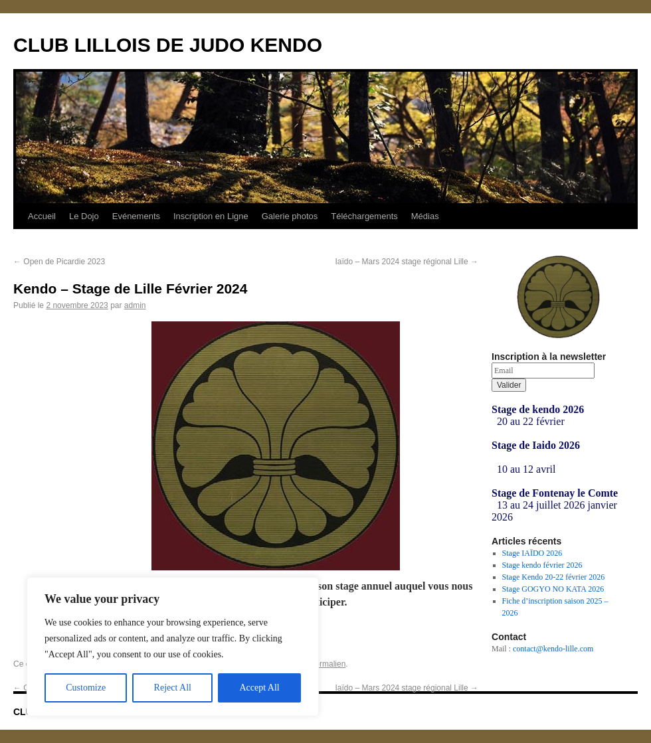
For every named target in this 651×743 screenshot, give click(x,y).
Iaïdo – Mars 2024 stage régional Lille (406, 261)
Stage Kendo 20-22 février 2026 (553, 577)
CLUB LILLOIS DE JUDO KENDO (167, 45)
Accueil (42, 216)
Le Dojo (84, 216)
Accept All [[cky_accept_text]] (259, 688)
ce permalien (323, 664)
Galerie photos (290, 216)
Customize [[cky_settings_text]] (86, 688)
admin (135, 305)
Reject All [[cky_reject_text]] (172, 688)
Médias (425, 216)
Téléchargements (364, 216)
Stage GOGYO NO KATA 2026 (553, 589)
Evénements (136, 216)
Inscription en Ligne (210, 216)
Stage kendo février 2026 (542, 565)
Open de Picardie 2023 (59, 261)
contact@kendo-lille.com (553, 648)
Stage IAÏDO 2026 (532, 553)
